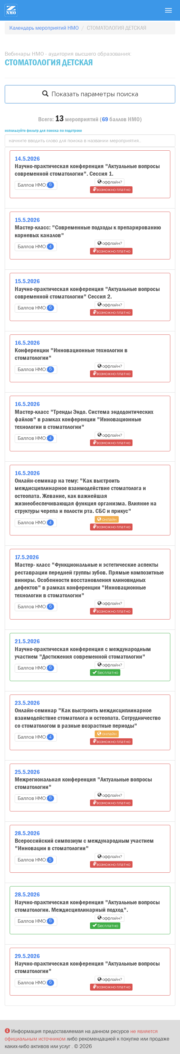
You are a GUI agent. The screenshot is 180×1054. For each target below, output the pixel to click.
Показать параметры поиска (90, 94)
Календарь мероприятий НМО (44, 28)
